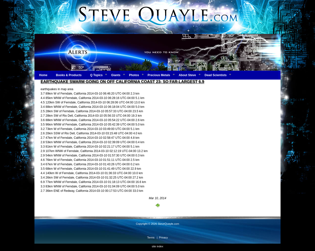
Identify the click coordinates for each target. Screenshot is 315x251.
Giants (115, 75)
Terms (151, 237)
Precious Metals (159, 75)
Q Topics (96, 75)
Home (43, 75)
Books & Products (68, 75)
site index (157, 246)
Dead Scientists (215, 75)
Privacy (163, 237)
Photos (134, 75)
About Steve (187, 75)
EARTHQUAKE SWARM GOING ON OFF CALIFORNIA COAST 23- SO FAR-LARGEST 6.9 (122, 82)
